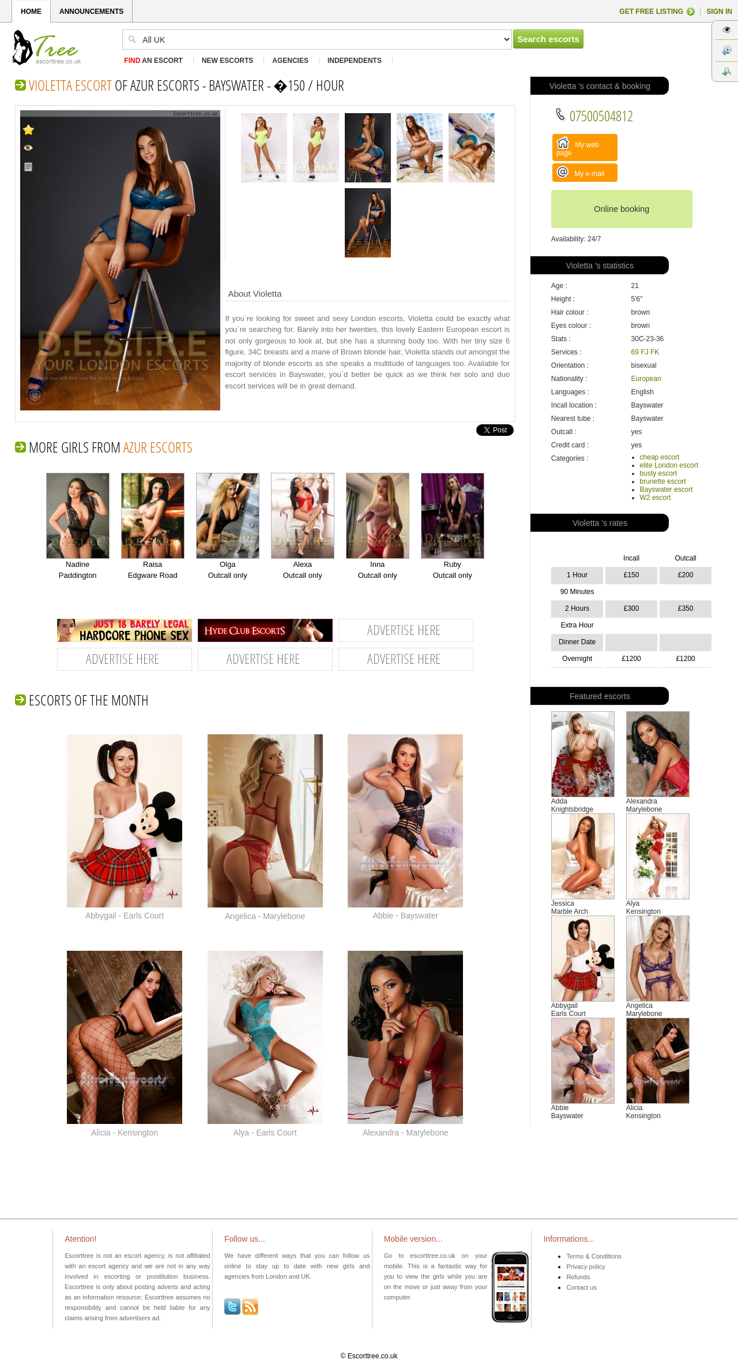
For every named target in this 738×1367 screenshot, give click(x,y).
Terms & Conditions (593, 1256)
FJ (644, 352)
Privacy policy (585, 1266)
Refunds (578, 1276)
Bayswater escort (666, 489)
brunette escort (663, 481)
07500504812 (593, 115)
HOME (31, 12)
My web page (577, 146)
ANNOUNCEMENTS (91, 12)
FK (654, 352)
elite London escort (669, 465)
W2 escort (655, 498)
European (646, 379)
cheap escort (660, 457)
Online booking (621, 209)
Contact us (581, 1287)
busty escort (658, 473)
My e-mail (580, 172)
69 (635, 352)
